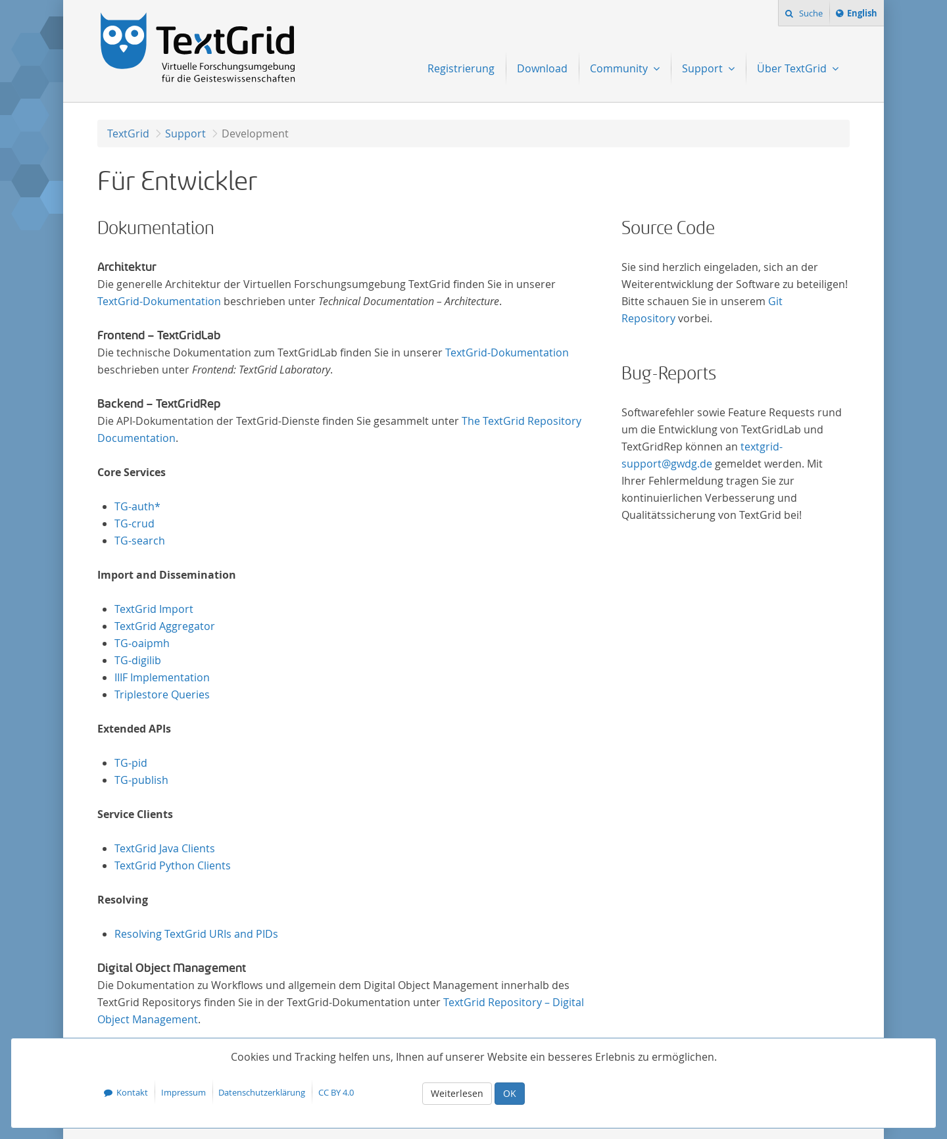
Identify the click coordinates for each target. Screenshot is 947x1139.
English (864, 15)
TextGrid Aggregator (164, 626)
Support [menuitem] (703, 68)
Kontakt (132, 1092)
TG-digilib (137, 660)
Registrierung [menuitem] (461, 68)
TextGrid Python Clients (172, 865)
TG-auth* (137, 506)
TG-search (139, 540)
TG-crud (134, 523)
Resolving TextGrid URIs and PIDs (196, 934)
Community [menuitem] (620, 68)
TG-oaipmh (142, 643)
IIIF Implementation (162, 677)
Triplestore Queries (162, 694)
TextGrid (128, 133)
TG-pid (130, 763)
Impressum (183, 1092)
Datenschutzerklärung (261, 1092)
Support (185, 133)
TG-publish (141, 780)
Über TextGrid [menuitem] (793, 68)
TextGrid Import (153, 609)
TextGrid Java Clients (164, 848)
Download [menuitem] (542, 68)
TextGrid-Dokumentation (159, 301)
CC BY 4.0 (336, 1092)
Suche (810, 13)
